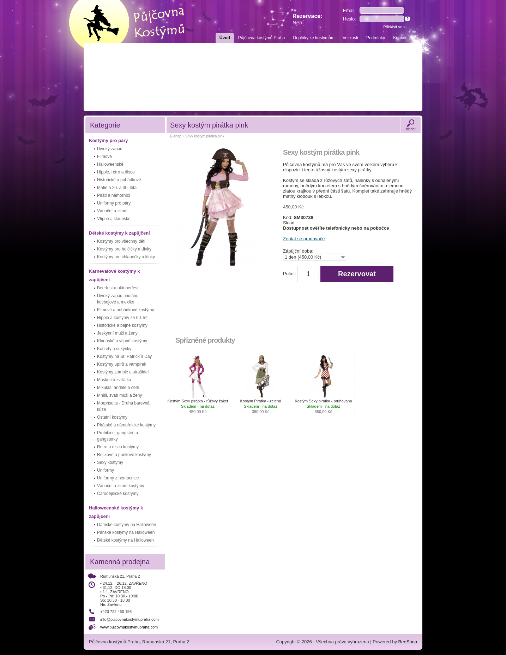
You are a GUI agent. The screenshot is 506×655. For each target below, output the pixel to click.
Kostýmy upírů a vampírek (121, 364)
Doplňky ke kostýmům (314, 37)
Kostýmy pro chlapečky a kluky (126, 256)
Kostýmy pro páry (108, 140)
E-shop (175, 136)
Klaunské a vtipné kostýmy (122, 340)
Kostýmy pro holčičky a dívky (124, 249)
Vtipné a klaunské (114, 218)
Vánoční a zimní (112, 210)
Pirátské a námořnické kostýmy (126, 425)
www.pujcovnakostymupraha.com (129, 627)
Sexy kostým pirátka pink (204, 136)
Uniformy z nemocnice (118, 478)
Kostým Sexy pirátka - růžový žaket (198, 406)
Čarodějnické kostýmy (117, 493)
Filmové (104, 156)
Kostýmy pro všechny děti (121, 241)
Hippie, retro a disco (116, 172)
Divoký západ (109, 148)
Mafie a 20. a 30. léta (117, 187)
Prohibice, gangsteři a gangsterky (117, 436)
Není (298, 22)
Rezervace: (308, 19)
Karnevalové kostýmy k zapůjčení (114, 275)
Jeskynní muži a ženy (117, 333)
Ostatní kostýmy (112, 417)
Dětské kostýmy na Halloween (125, 540)
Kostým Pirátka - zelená (260, 406)
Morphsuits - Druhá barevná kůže (123, 406)
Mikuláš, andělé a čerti (118, 387)
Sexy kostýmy (110, 462)
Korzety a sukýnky (114, 348)
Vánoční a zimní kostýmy (120, 485)
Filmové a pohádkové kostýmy (125, 309)
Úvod (224, 37)
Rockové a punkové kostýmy (124, 454)
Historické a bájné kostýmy (122, 325)
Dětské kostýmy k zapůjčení (119, 233)
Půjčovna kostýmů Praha (261, 37)
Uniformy (105, 470)
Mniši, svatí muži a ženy (119, 395)
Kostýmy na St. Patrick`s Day (124, 356)
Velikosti (350, 37)
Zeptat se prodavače (304, 238)
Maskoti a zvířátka (114, 379)
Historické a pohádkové (119, 179)
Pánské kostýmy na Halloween (126, 532)
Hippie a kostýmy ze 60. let (122, 317)
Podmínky (375, 37)
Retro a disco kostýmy (118, 446)
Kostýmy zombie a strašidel (123, 372)
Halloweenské (110, 164)
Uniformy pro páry (114, 203)
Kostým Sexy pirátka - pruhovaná (323, 406)
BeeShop (407, 641)
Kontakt (400, 37)
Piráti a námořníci (113, 195)
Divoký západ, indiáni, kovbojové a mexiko (117, 299)
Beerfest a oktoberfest (117, 287)
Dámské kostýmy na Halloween (126, 524)
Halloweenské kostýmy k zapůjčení (116, 512)
